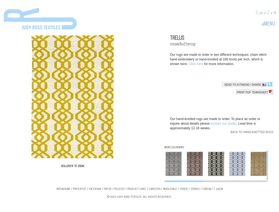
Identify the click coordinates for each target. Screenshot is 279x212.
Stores (195, 189)
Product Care (136, 189)
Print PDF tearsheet (255, 92)
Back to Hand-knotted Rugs (252, 132)
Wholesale (170, 189)
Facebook (95, 189)
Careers (154, 189)
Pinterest (79, 189)
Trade (184, 189)
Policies (119, 189)
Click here (196, 64)
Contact (207, 189)
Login (219, 189)
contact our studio (223, 123)
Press (107, 189)
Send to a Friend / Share (242, 84)
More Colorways (174, 147)
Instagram (63, 189)
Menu (269, 24)
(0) (261, 13)
